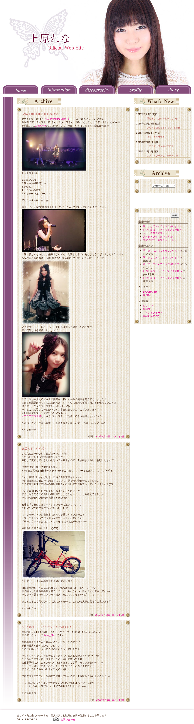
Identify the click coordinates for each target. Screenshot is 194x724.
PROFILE (135, 89)
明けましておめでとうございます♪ (164, 118)
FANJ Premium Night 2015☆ (40, 113)
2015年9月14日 (102, 615)
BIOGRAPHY (150, 291)
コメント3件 (118, 436)
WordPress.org (151, 316)
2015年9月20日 (102, 436)
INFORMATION (59, 89)
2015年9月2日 (103, 700)
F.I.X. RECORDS (56, 719)
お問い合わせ (68, 719)
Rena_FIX (48, 635)
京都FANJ (40, 125)
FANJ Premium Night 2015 (57, 119)
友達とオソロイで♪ (34, 448)
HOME (20, 89)
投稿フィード (150, 309)
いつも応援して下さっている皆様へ (164, 127)
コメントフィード (152, 312)
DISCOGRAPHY (97, 89)
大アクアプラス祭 (31, 416)
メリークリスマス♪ (156, 137)
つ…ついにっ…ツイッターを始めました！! (49, 626)
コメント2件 (118, 615)
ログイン (148, 305)
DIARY (173, 89)
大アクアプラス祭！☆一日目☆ (162, 155)
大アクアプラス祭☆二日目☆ (161, 146)
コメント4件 (118, 700)
